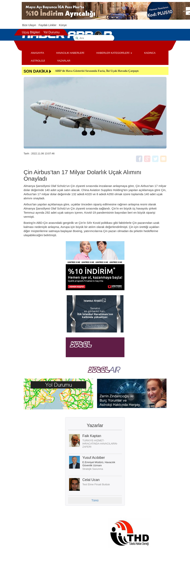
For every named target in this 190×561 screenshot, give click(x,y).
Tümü (95, 500)
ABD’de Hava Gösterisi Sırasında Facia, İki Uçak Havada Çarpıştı (97, 70)
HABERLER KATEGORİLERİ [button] (114, 52)
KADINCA (150, 52)
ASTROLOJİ (38, 60)
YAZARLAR (63, 60)
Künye (63, 25)
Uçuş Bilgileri (31, 32)
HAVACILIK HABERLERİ (70, 52)
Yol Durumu (51, 32)
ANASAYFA (37, 52)
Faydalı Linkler (47, 25)
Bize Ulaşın (29, 25)
